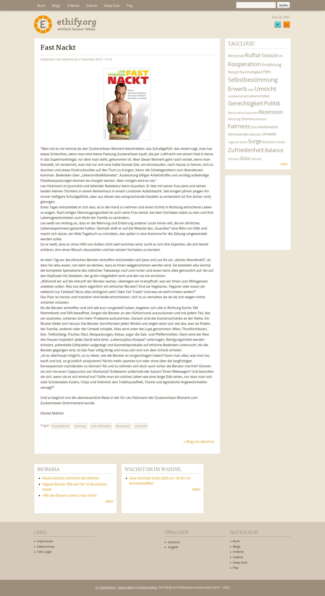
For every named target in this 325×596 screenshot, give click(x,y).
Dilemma (248, 118)
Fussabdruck (61, 426)
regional (233, 142)
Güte (245, 158)
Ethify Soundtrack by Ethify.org (258, 209)
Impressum (45, 541)
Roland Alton (148, 587)
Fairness (239, 126)
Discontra (251, 113)
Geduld (269, 55)
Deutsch (174, 542)
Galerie (91, 5)
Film (267, 71)
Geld (251, 90)
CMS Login (44, 552)
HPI (280, 56)
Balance (274, 150)
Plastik (280, 142)
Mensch (261, 119)
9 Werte (73, 5)
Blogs (56, 5)
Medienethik (268, 127)
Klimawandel (238, 134)
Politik (272, 103)
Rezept (233, 72)
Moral (232, 113)
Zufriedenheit (246, 150)
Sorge (255, 141)
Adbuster (255, 134)
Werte (240, 113)
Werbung (234, 119)
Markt (243, 142)
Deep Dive (112, 5)
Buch (41, 5)
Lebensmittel (258, 96)
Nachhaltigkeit (251, 72)
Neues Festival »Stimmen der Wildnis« (71, 478)
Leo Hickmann (101, 426)
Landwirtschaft (238, 96)
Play (130, 5)
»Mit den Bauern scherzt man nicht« (69, 495)
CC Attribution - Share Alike (115, 587)
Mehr (284, 164)
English (173, 547)
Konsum (268, 141)
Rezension (123, 426)
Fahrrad (256, 159)
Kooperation (244, 64)
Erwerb (237, 89)
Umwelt (269, 134)
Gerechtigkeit (245, 103)
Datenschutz (46, 546)
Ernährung (271, 64)
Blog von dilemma (200, 441)
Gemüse (80, 426)
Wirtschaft (236, 55)
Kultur (253, 55)
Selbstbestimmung (253, 79)
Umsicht (141, 426)
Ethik (254, 127)
